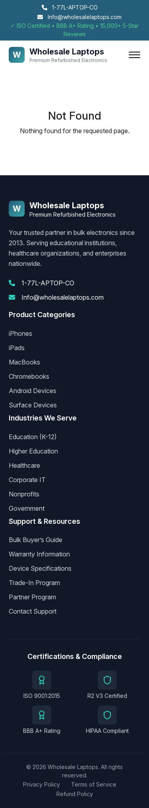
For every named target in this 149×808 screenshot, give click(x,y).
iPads (17, 348)
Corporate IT (27, 480)
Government (27, 508)
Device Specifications (40, 568)
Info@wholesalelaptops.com (79, 17)
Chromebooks (29, 376)
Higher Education (33, 451)
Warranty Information (39, 554)
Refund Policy (74, 794)
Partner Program (32, 597)
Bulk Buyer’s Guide (35, 540)
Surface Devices (33, 405)
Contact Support (32, 611)
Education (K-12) (33, 437)
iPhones (20, 333)
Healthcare (24, 465)
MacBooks (24, 362)
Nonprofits (24, 494)
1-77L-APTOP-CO (70, 7)
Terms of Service (93, 784)
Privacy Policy (41, 784)
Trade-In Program (34, 583)
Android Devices (32, 391)
